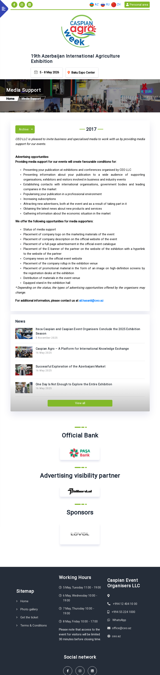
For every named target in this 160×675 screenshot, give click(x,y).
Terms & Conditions (33, 592)
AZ (94, 4)
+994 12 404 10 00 (125, 570)
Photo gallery (29, 576)
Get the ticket (29, 584)
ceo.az (116, 603)
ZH (115, 4)
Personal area (137, 4)
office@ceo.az (121, 595)
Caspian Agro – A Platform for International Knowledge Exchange (82, 315)
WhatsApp (119, 586)
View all (80, 370)
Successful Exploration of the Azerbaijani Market (71, 333)
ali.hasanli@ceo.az (91, 267)
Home (24, 568)
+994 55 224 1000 (123, 578)
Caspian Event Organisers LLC (45, 666)
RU (105, 4)
